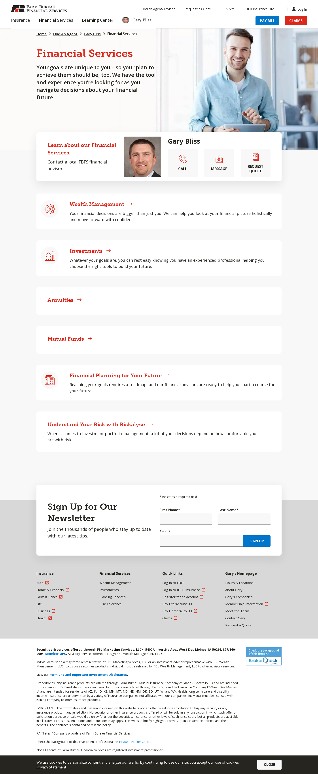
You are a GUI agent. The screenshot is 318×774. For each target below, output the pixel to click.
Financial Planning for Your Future (120, 375)
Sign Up (257, 541)
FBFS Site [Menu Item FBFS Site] (228, 9)
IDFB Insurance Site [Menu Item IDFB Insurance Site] (259, 9)
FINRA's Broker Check (134, 742)
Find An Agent (65, 34)
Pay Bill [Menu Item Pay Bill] (267, 20)
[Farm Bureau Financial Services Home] (39, 8)
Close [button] (269, 764)
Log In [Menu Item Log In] (300, 9)
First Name (170, 509)
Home (41, 34)
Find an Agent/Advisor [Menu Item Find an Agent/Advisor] (158, 9)
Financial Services (122, 33)
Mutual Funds (69, 339)
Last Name (228, 509)
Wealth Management (101, 204)
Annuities (64, 300)
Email (165, 531)
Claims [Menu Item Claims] (296, 20)
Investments (90, 251)
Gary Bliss (92, 34)
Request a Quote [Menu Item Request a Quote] (198, 9)
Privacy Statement (51, 767)
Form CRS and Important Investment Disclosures (88, 675)
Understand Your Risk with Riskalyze (100, 424)
